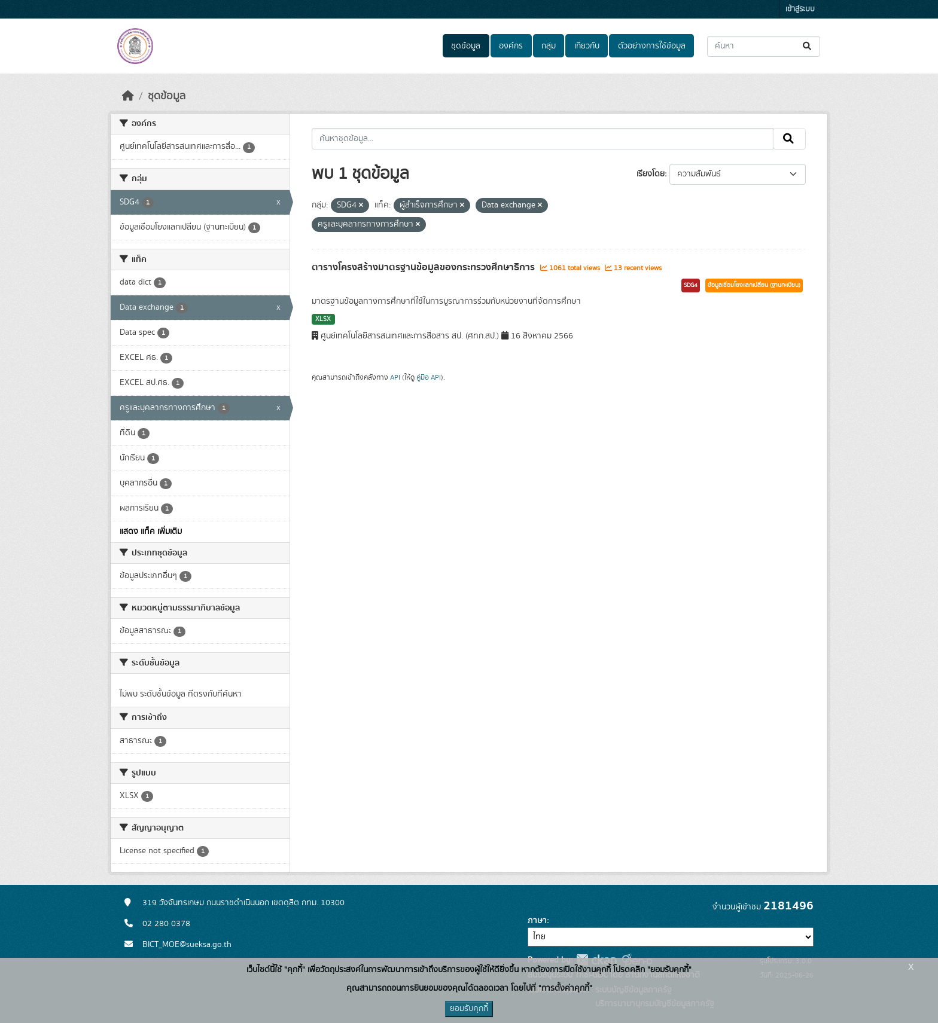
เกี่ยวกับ (586, 46)
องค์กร (511, 46)
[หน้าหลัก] (128, 96)
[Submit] (808, 46)
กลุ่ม (548, 46)
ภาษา (537, 921)
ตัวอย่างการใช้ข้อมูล (652, 46)
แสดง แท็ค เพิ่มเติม (151, 532)
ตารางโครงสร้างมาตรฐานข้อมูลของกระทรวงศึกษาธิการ (424, 267)
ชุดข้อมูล (465, 46)
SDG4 (691, 285)
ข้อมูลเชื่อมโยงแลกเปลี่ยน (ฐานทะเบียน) (754, 285)
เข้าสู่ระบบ (800, 9)
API (395, 377)
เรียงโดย (650, 174)
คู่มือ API (428, 377)
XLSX (323, 319)
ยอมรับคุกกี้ (469, 1009)
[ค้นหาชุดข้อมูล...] (763, 46)
